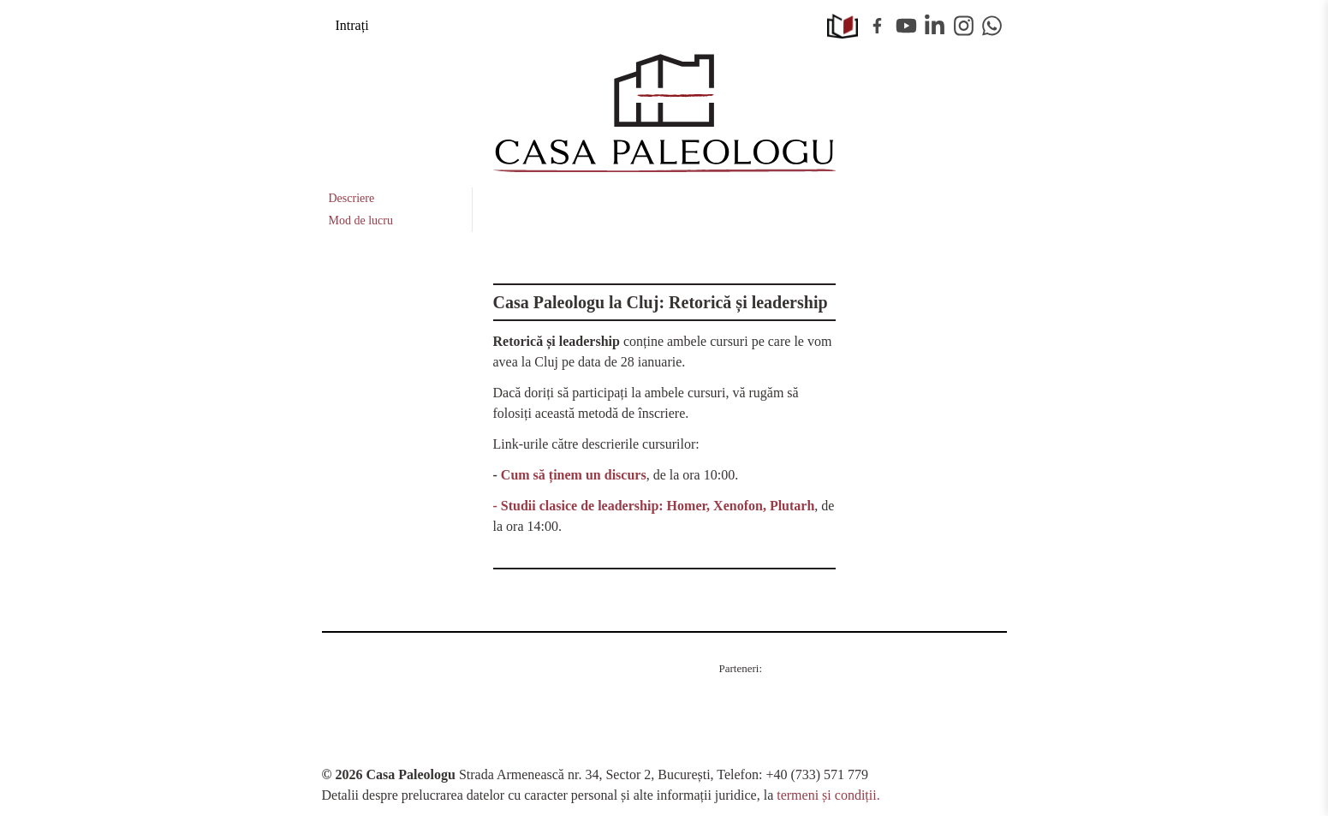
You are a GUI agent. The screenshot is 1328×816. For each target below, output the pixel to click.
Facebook (877, 26)
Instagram (964, 26)
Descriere (352, 198)
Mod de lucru (361, 220)
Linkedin (935, 26)
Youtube (907, 26)
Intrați (352, 25)
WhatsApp (992, 26)
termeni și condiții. (828, 795)
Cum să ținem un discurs (573, 475)
